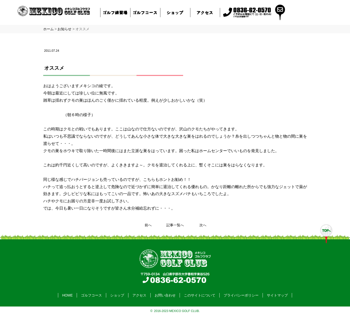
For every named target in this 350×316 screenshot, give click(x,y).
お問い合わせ (165, 295)
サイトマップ (277, 295)
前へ (148, 225)
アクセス (205, 12)
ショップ (175, 12)
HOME (67, 295)
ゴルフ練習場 (115, 12)
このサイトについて (199, 295)
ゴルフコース (145, 12)
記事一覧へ (175, 225)
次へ (202, 225)
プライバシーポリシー (241, 295)
